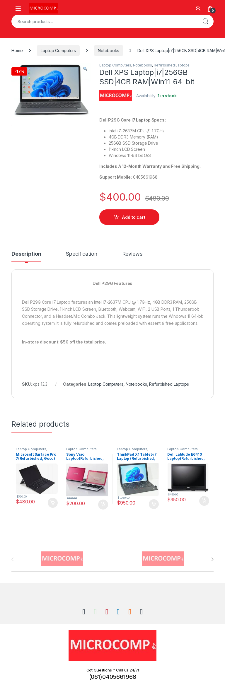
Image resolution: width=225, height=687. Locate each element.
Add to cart (133, 217)
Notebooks (108, 50)
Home (17, 50)
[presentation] (212, 559)
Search (205, 21)
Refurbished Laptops (172, 65)
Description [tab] (26, 254)
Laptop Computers (58, 50)
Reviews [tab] (132, 254)
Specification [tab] (81, 254)
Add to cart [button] (53, 503)
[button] (85, 69)
